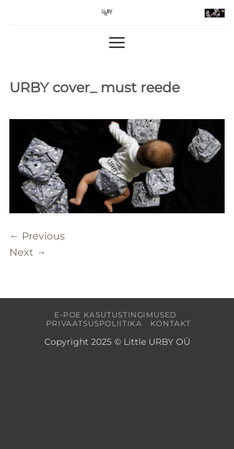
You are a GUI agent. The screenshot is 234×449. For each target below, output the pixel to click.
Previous (37, 236)
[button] (215, 12)
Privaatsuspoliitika (94, 323)
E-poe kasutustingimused (115, 314)
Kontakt (170, 323)
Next (27, 252)
